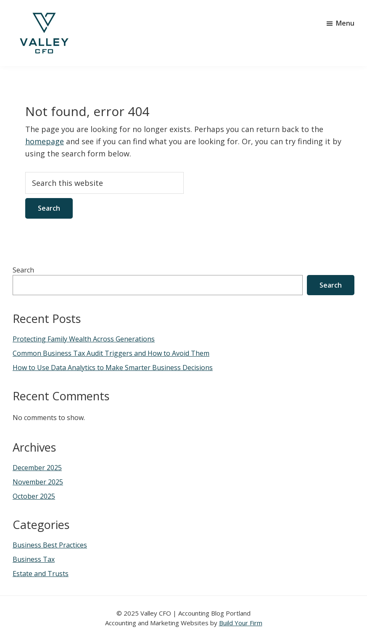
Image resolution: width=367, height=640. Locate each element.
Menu (345, 23)
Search (23, 270)
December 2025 (37, 467)
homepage (44, 141)
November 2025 (38, 482)
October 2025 (34, 496)
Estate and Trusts (41, 573)
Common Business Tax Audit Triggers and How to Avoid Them (111, 353)
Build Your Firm (240, 623)
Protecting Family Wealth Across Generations (84, 339)
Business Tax (34, 559)
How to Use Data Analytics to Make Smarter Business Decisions (113, 367)
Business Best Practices (50, 545)
